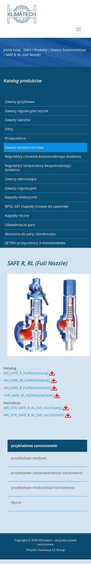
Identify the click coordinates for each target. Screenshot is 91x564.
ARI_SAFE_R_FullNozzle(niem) (27, 387)
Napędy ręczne (17, 215)
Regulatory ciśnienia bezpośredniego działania (43, 156)
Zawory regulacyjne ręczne (26, 111)
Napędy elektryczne (21, 197)
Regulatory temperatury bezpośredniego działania (38, 167)
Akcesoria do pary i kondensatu (30, 234)
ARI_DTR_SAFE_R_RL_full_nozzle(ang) (33, 407)
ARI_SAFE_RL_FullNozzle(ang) (27, 380)
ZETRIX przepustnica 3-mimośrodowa (35, 243)
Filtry (9, 129)
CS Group (58, 550)
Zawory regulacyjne (20, 188)
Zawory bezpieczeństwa (24, 147)
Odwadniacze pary (20, 224)
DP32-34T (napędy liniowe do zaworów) (36, 206)
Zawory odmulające (20, 179)
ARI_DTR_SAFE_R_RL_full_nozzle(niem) (34, 415)
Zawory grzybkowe (20, 101)
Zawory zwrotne (18, 120)
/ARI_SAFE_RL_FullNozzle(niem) (28, 395)
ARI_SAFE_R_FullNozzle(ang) (26, 373)
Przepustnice (15, 138)
